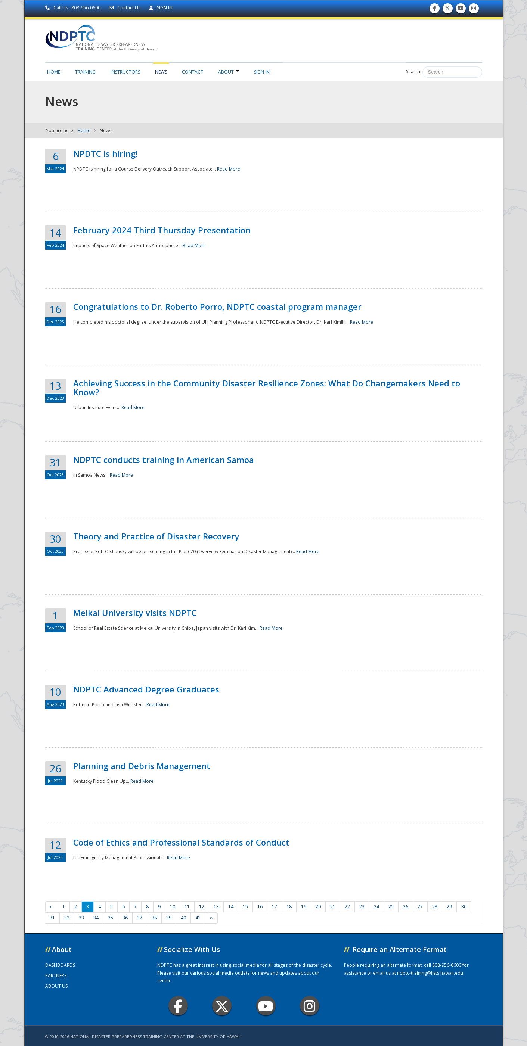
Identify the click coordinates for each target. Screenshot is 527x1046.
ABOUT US (56, 986)
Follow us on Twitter (447, 10)
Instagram (310, 1005)
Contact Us (125, 7)
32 (66, 918)
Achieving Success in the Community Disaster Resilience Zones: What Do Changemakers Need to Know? (266, 387)
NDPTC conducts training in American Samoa (163, 459)
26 (405, 906)
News (161, 72)
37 (139, 918)
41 (198, 918)
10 (172, 906)
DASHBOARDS (60, 965)
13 (216, 906)
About (228, 72)
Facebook (178, 1005)
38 (154, 918)
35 (110, 918)
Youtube (265, 1005)
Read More (228, 169)
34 (96, 918)
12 (201, 906)
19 (303, 906)
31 (52, 918)
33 (81, 918)
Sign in (262, 72)
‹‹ (51, 906)
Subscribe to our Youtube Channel (461, 10)
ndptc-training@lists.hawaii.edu (430, 973)
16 (260, 906)
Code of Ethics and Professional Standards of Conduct (181, 842)
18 (289, 906)
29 (449, 906)
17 (274, 906)
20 (318, 906)
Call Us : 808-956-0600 (73, 7)
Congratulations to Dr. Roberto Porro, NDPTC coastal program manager (217, 306)
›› (211, 918)
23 (362, 906)
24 (376, 906)
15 (245, 906)
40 (183, 918)
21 (332, 906)
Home (53, 72)
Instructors (125, 72)
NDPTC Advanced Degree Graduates (146, 689)
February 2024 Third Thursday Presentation (162, 230)
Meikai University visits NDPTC (135, 612)
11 (187, 906)
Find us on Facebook (434, 10)
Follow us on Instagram (473, 10)
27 (420, 906)
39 (168, 918)
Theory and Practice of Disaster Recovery (156, 536)
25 (391, 906)
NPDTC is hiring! (105, 153)
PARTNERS (55, 975)
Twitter (222, 1005)
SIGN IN (161, 7)
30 (463, 906)
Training (85, 72)
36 (125, 918)
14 (230, 906)
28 (434, 906)
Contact (192, 72)
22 (347, 906)
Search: (413, 71)
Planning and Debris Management (141, 765)
